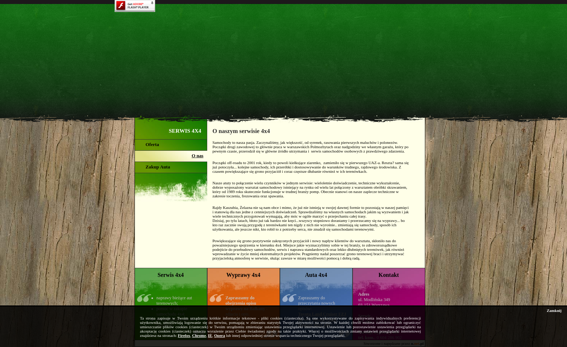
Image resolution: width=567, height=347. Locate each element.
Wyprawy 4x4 (243, 275)
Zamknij (554, 310)
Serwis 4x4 (171, 275)
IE (210, 335)
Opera (219, 335)
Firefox (184, 335)
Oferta (152, 144)
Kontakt (389, 275)
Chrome (199, 335)
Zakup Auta (158, 167)
